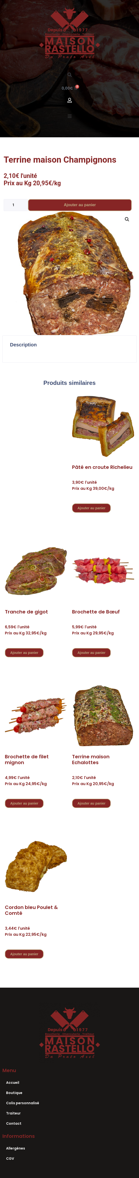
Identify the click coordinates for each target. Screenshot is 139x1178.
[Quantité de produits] (16, 205)
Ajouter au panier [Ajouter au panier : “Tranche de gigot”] (24, 653)
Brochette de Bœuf (96, 611)
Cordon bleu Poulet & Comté (31, 910)
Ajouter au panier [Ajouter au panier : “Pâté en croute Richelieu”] (91, 508)
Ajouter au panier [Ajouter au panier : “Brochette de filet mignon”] (24, 803)
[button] (69, 75)
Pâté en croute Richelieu (102, 467)
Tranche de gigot (26, 611)
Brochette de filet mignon (27, 759)
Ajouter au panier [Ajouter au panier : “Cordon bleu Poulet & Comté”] (24, 954)
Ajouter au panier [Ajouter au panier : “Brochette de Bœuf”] (91, 653)
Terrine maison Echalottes (91, 759)
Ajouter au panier (80, 205)
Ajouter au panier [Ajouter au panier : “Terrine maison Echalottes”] (91, 803)
